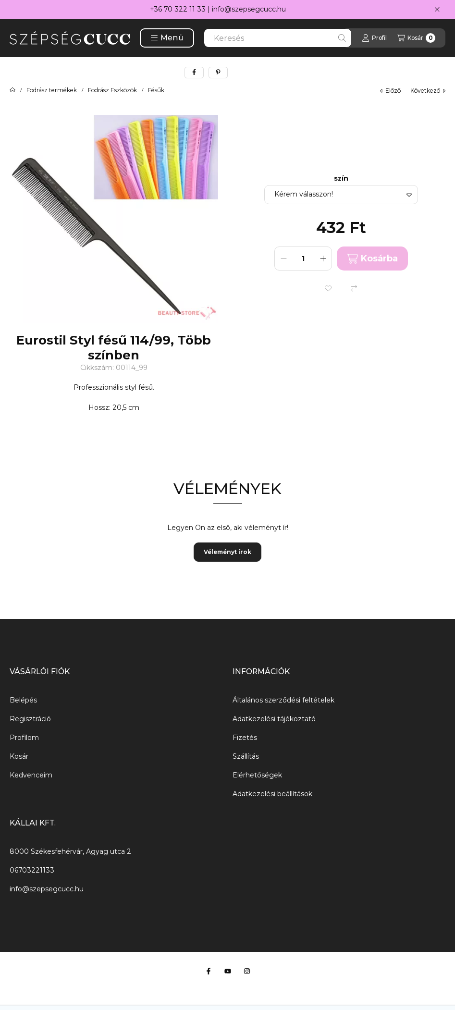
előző (390, 90)
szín (341, 178)
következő (427, 90)
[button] (167, 38)
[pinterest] (218, 72)
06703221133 (32, 870)
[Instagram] (247, 971)
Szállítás (246, 756)
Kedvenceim (31, 775)
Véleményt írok (227, 551)
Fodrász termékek (51, 90)
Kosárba (372, 258)
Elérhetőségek (257, 775)
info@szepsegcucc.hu (249, 9)
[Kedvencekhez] (328, 288)
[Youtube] (227, 971)
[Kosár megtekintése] (416, 38)
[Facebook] (208, 971)
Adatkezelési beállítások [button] (272, 793)
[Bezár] (437, 9)
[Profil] (374, 38)
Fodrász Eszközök (112, 90)
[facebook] (194, 72)
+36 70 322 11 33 (178, 9)
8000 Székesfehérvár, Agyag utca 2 (70, 851)
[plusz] (323, 258)
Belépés (23, 700)
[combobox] (278, 38)
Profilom (24, 737)
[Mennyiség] (303, 258)
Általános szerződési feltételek (283, 700)
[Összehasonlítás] (354, 288)
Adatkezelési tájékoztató (274, 718)
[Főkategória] (12, 90)
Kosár (19, 756)
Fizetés (245, 737)
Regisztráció (30, 718)
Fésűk (156, 90)
